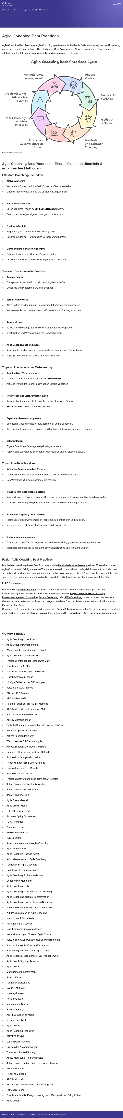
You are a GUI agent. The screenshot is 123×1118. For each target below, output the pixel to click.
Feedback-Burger (16, 1009)
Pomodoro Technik (16, 1089)
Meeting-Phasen (15, 993)
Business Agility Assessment (22, 816)
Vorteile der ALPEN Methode (22, 714)
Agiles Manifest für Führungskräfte (25, 1057)
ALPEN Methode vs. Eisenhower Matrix (27, 709)
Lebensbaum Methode (18, 1041)
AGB (12, 1114)
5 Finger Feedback (16, 1020)
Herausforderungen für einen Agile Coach (29, 934)
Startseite (6, 10)
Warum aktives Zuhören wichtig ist (25, 741)
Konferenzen (55, 378)
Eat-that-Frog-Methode (19, 811)
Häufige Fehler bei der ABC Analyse (26, 682)
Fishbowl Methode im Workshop (23, 768)
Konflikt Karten (14, 977)
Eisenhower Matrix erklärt (20, 677)
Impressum (21, 1114)
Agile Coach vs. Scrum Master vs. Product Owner (33, 955)
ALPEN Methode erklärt (19, 719)
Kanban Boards (15, 277)
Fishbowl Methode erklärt (20, 773)
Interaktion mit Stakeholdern (21, 918)
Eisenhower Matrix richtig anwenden (26, 671)
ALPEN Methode (15, 1079)
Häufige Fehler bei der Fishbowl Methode (28, 752)
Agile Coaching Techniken (20, 1030)
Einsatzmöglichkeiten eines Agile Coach (28, 950)
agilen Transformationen (47, 569)
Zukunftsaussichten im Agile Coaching (27, 912)
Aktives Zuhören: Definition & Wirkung (26, 746)
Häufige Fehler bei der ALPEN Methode (27, 703)
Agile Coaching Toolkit (18, 886)
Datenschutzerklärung (38, 1114)
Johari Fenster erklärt (18, 795)
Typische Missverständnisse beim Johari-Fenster (32, 778)
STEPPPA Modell (15, 1036)
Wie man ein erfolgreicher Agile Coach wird (30, 907)
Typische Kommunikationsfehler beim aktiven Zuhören (35, 725)
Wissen (17, 10)
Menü (115, 4)
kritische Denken (45, 208)
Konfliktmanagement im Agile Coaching (28, 843)
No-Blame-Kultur (15, 998)
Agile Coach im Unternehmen (22, 644)
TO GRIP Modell (15, 821)
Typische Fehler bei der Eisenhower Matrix (29, 660)
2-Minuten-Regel (15, 827)
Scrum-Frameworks (17, 299)
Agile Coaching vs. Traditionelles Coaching (29, 891)
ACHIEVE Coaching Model (21, 1014)
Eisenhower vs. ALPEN (18, 666)
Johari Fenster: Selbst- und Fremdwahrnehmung (32, 1063)
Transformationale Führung (21, 1052)
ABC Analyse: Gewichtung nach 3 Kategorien (30, 1084)
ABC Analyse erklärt (17, 698)
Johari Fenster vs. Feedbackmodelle (26, 784)
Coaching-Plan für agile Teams (23, 870)
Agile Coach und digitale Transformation (28, 896)
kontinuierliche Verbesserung (74, 565)
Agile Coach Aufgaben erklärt (22, 655)
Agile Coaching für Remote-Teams (25, 875)
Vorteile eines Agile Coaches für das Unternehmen (33, 939)
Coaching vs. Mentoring (19, 880)
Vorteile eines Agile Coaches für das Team (29, 945)
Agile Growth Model (17, 805)
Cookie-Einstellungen (57, 1114)
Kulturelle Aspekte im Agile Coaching (26, 859)
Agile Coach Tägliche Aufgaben (23, 961)
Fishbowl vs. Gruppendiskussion (23, 757)
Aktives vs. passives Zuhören (22, 730)
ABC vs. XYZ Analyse (18, 693)
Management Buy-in (17, 1004)
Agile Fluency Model (17, 800)
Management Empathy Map (21, 971)
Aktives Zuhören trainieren (20, 736)
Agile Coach (13, 966)
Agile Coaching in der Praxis (22, 639)
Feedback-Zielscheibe (18, 982)
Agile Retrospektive (17, 848)
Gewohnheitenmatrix (17, 832)
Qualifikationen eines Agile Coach (24, 929)
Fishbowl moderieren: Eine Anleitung (26, 762)
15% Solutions (14, 837)
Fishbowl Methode (16, 1073)
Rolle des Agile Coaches (19, 923)
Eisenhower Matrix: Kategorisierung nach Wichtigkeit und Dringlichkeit (44, 1095)
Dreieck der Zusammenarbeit (22, 1047)
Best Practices (14, 406)
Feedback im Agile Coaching (22, 864)
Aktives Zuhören (15, 180)
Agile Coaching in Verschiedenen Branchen (29, 902)
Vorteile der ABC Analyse (20, 687)
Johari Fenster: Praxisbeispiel (22, 789)
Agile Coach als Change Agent (23, 853)
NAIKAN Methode (16, 988)
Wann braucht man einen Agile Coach (26, 650)
